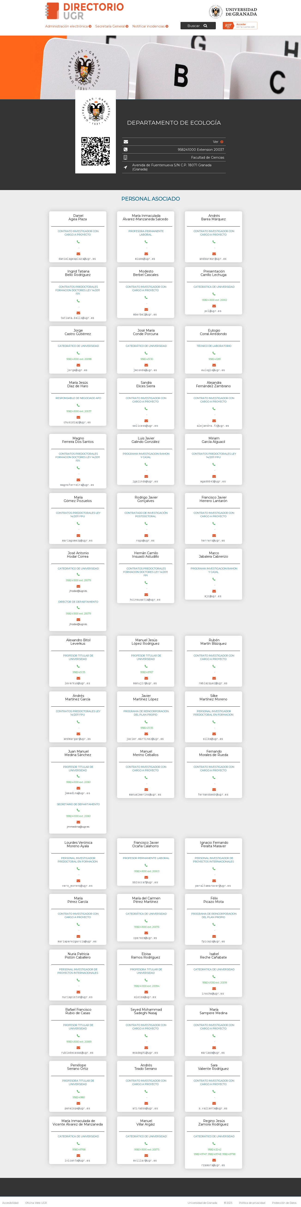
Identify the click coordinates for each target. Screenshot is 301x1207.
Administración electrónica (68, 26)
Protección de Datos (284, 1202)
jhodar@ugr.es (78, 591)
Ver (218, 142)
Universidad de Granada (233, 10)
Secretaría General (111, 26)
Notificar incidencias (150, 26)
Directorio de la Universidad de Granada (84, 11)
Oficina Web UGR (36, 1202)
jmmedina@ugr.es (78, 826)
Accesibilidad (10, 1202)
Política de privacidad (252, 1202)
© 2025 (228, 1202)
